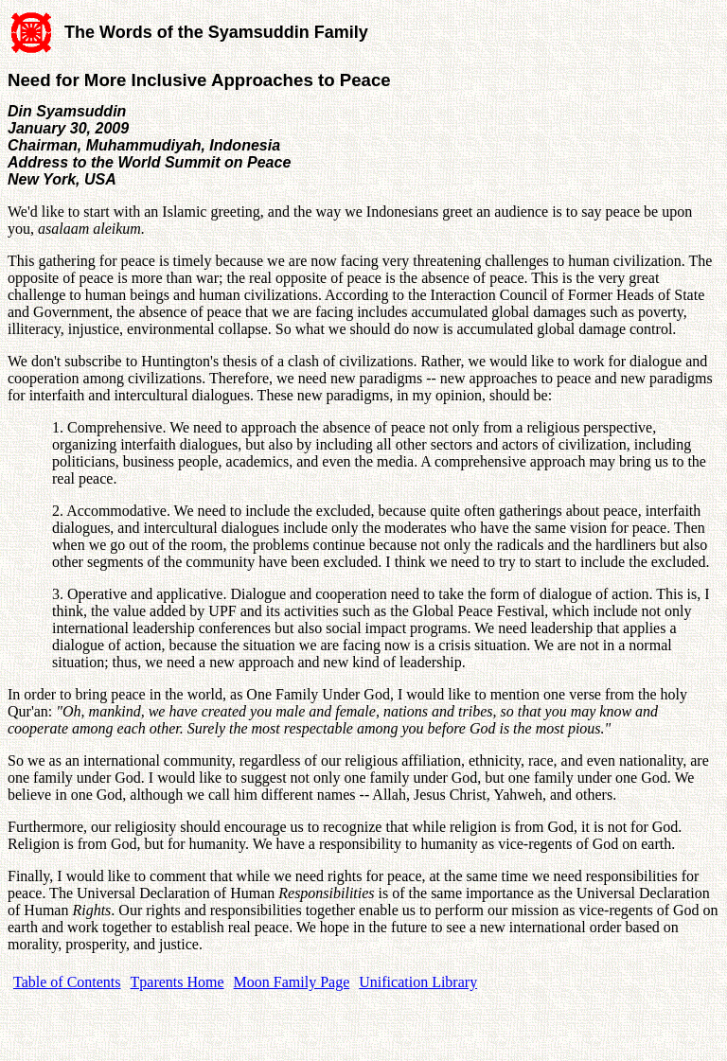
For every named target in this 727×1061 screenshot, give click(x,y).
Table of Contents (67, 982)
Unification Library (418, 982)
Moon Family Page (292, 982)
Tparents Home (177, 982)
